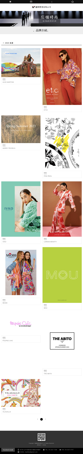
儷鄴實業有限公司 (41, 7)
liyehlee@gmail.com (31, 452)
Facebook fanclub (8, 450)
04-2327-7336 (53, 449)
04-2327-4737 (69, 449)
